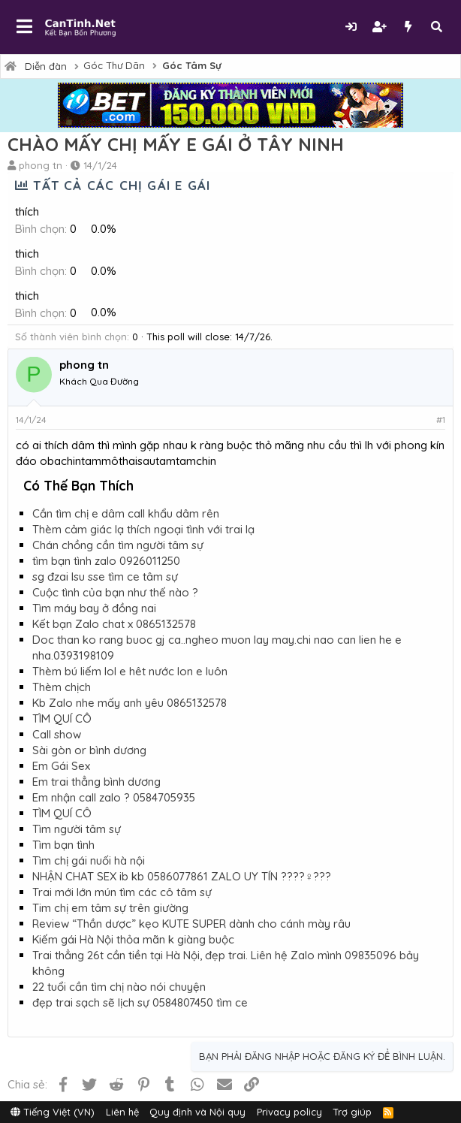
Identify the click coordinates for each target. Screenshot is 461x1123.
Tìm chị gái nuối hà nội (88, 860)
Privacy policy (289, 1112)
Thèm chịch (61, 687)
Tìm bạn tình (63, 845)
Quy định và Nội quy (197, 1112)
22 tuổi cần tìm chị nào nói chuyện (119, 987)
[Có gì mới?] (407, 27)
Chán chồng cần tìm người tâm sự (117, 545)
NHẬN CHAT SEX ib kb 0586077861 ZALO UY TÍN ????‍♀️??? (181, 876)
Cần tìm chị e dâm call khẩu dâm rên (125, 513)
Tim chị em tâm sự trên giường (110, 908)
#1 (440, 419)
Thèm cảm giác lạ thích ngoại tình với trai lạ (143, 529)
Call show (56, 734)
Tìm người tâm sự (76, 829)
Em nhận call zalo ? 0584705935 (113, 797)
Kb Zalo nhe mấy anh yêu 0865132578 (129, 703)
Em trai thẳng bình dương (96, 781)
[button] (24, 27)
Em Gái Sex (61, 766)
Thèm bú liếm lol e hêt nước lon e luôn (129, 671)
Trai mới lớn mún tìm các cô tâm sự (122, 892)
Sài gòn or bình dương (89, 750)
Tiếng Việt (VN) (53, 1112)
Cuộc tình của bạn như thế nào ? (115, 592)
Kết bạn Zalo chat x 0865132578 (114, 624)
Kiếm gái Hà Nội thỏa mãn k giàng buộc (133, 939)
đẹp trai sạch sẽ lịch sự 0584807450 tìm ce (140, 1002)
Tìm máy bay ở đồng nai (94, 608)
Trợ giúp (352, 1112)
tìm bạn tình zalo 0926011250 (106, 561)
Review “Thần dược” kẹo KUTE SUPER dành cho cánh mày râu (191, 923)
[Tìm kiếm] (436, 27)
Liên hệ (122, 1112)
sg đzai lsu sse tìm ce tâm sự (105, 576)
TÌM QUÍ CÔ (62, 718)
